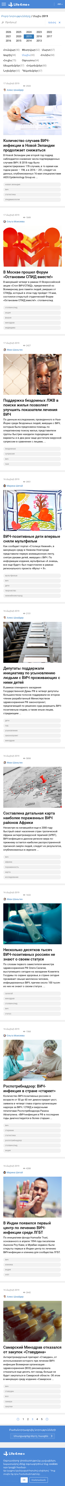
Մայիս (28, 55)
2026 (8, 32)
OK (24, 1479)
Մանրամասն (39, 1479)
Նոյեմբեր (11, 71)
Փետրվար (31, 50)
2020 (18, 36)
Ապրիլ (9, 55)
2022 (49, 32)
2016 (8, 40)
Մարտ (48, 50)
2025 (18, 32)
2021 (8, 36)
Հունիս (47, 55)
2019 (29, 36)
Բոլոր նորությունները (16, 16)
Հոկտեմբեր (36, 65)
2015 (18, 40)
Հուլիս (9, 60)
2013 (39, 40)
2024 (29, 32)
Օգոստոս (30, 60)
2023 (39, 32)
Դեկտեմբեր (32, 71)
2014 (29, 40)
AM (60, 4)
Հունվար (11, 50)
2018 (39, 36)
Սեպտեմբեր (13, 65)
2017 (49, 36)
